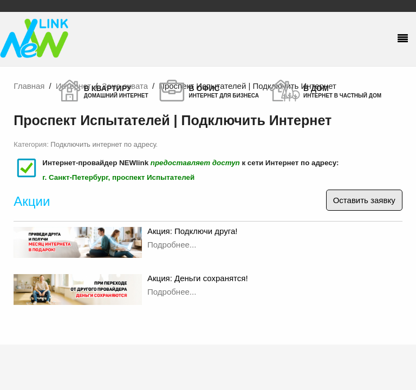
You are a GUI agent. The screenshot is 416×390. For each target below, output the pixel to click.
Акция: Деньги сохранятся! (197, 278)
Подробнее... (171, 244)
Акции (32, 201)
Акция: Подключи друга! (192, 231)
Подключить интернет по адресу (102, 144)
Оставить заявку (364, 200)
